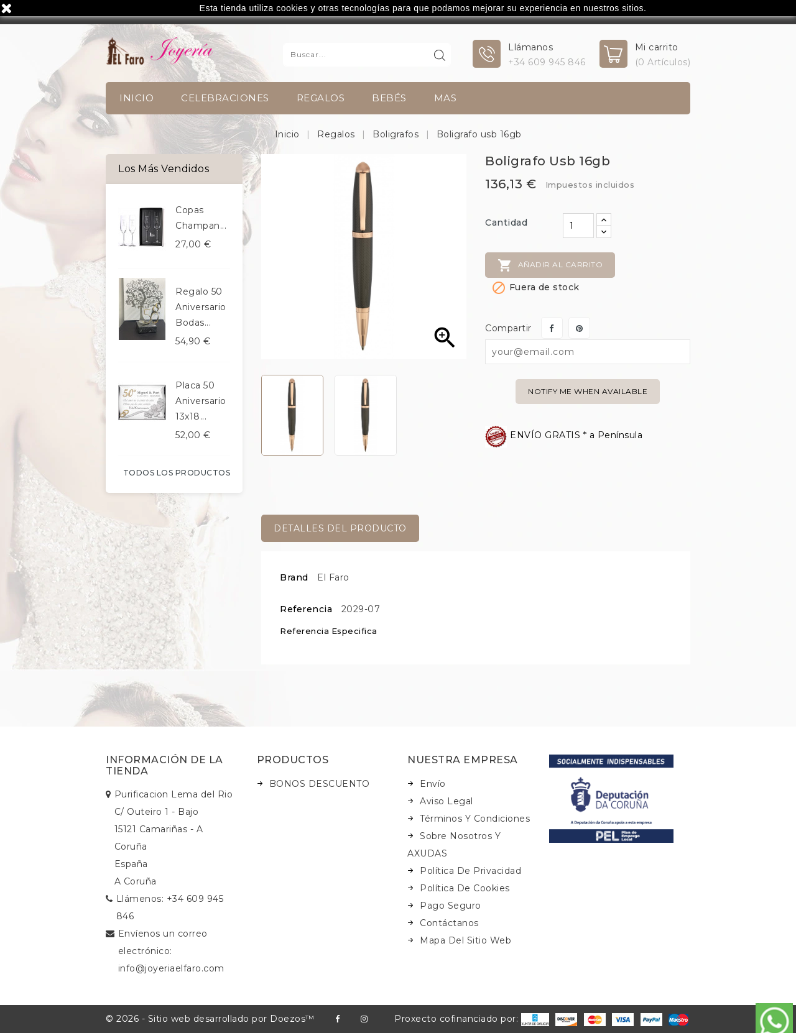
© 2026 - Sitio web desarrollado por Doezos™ (210, 1018)
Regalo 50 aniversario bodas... (200, 307)
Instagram (364, 1019)
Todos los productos (177, 472)
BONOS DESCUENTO (319, 783)
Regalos (321, 98)
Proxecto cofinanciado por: (471, 1018)
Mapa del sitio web (465, 940)
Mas (445, 98)
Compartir (552, 328)
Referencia (306, 609)
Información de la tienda (164, 765)
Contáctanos (449, 923)
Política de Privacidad (470, 870)
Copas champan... (200, 217)
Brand (294, 577)
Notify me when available (587, 391)
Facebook (337, 1019)
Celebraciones (225, 98)
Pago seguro (450, 905)
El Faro (333, 577)
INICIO (136, 98)
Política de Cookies (465, 888)
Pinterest (579, 328)
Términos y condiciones (475, 818)
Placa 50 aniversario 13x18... (200, 401)
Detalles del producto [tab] (340, 528)
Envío (433, 783)
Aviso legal (446, 801)
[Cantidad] (578, 225)
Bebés (389, 98)
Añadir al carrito (550, 265)
